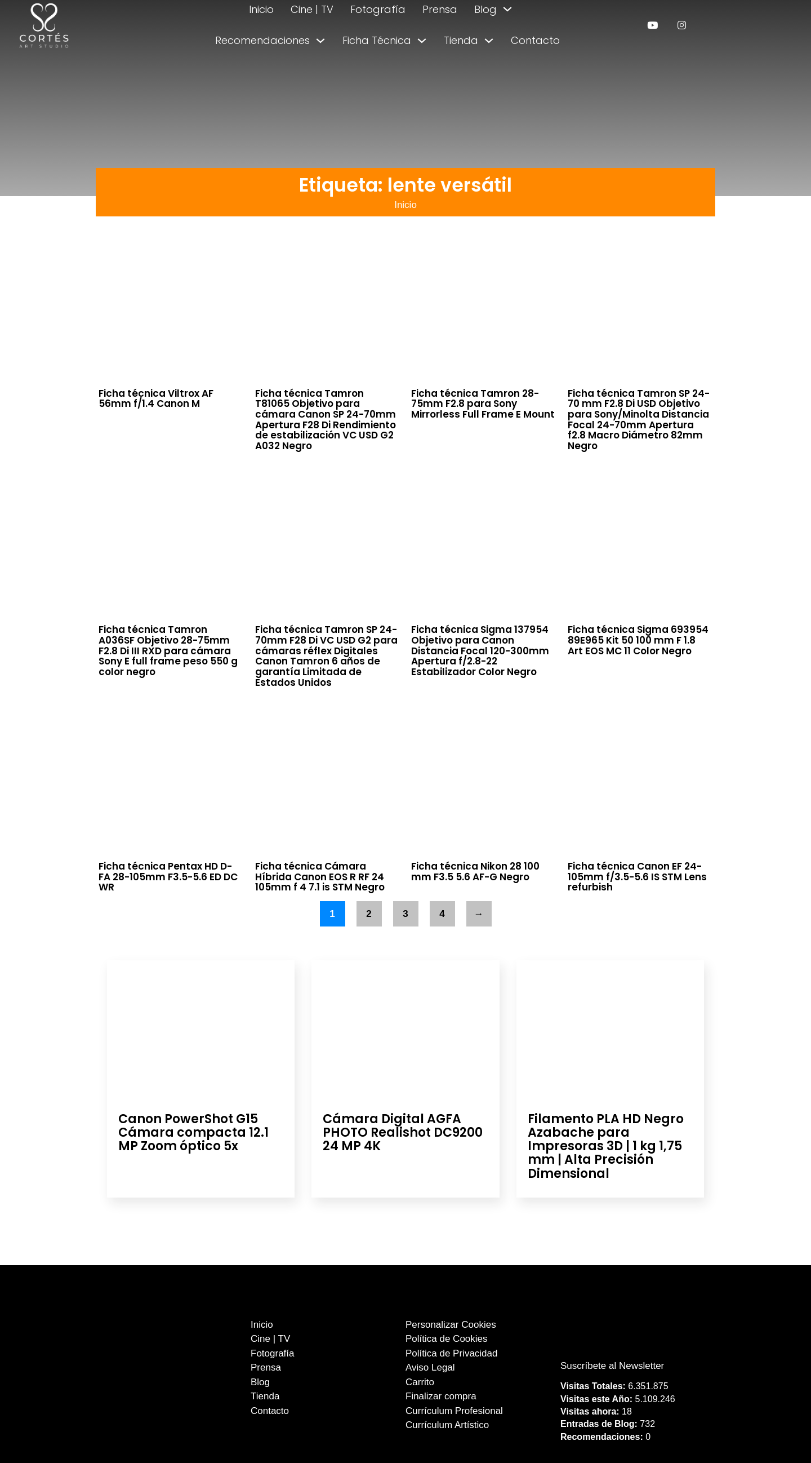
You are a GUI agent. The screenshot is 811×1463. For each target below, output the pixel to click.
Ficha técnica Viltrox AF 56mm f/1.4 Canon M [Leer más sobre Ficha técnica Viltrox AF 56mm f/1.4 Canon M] (156, 399)
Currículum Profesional (454, 1411)
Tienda (461, 40)
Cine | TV (312, 9)
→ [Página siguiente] (479, 913)
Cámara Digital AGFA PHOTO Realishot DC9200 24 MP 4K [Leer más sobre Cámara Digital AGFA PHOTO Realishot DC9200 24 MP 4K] (403, 1132)
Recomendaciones (262, 40)
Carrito (420, 1382)
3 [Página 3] (405, 913)
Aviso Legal (430, 1367)
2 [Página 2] (368, 913)
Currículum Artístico (447, 1425)
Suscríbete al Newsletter (612, 1365)
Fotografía (378, 9)
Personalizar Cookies (451, 1324)
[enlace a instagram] (681, 25)
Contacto (535, 40)
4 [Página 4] (441, 913)
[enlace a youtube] (652, 25)
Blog (485, 9)
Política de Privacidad (451, 1353)
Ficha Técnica (376, 40)
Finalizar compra (441, 1396)
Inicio (261, 9)
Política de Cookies (447, 1338)
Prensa (439, 9)
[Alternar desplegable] (507, 9)
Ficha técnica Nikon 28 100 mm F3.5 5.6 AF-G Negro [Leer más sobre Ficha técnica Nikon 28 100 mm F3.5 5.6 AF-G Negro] (475, 871)
